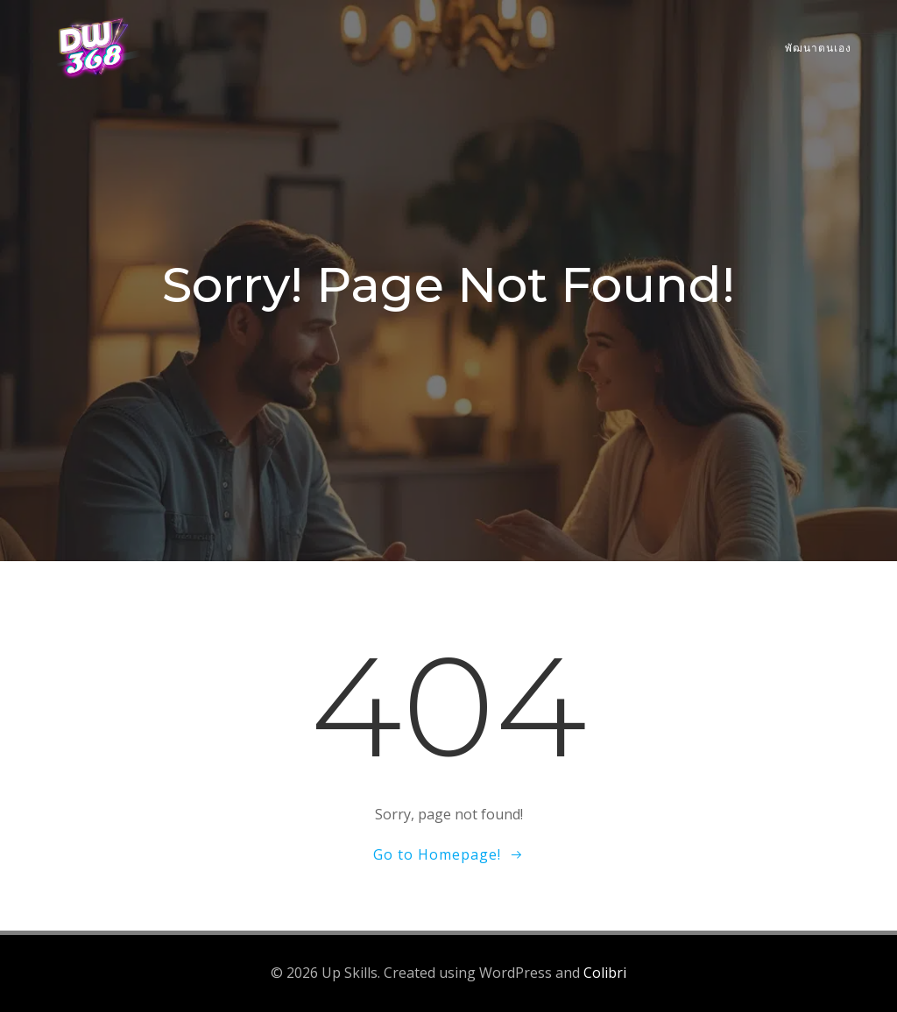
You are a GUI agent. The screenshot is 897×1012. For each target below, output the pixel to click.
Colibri (604, 972)
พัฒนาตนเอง (818, 47)
